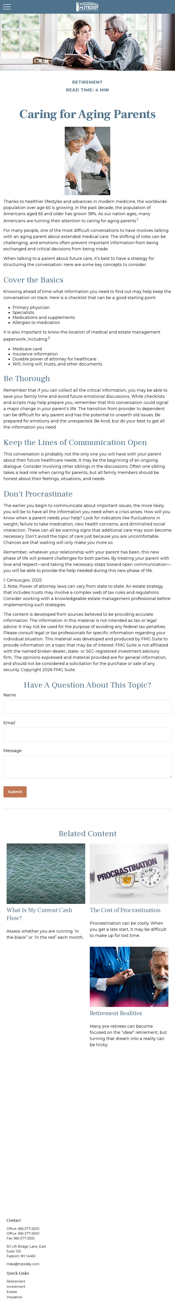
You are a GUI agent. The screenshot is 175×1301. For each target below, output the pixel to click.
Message (12, 750)
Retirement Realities (116, 1013)
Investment (16, 1287)
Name (9, 695)
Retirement (16, 1281)
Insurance (14, 1297)
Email (9, 722)
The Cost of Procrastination (125, 910)
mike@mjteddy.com (23, 1264)
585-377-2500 (28, 1229)
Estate (12, 1292)
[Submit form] (15, 791)
